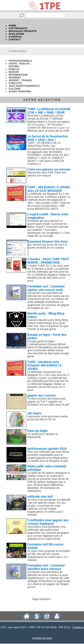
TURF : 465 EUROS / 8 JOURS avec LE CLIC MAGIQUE (48, 188)
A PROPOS (15, 36)
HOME (12, 25)
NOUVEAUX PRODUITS (23, 31)
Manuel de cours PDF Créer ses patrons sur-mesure (46, 174)
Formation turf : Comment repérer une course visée (46, 288)
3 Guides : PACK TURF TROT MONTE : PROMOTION (48, 260)
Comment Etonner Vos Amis (47, 241)
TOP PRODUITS (18, 28)
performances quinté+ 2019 (47, 448)
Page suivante (41, 599)
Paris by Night (37, 431)
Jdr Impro (34, 413)
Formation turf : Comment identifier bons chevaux (46, 567)
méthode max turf (40, 496)
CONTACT (15, 39)
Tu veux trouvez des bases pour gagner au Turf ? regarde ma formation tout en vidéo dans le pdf (48, 401)
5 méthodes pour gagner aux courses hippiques (47, 521)
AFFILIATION (16, 33)
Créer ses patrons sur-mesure (48, 169)
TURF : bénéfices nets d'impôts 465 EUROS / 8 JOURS (44, 365)
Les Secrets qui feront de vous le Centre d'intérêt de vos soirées (47, 246)
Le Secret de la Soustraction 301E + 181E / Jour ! (47, 138)
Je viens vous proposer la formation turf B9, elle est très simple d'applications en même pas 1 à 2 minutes (48, 556)
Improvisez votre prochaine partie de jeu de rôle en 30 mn (47, 418)
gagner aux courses (41, 395)
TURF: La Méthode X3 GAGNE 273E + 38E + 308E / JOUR (48, 110)
